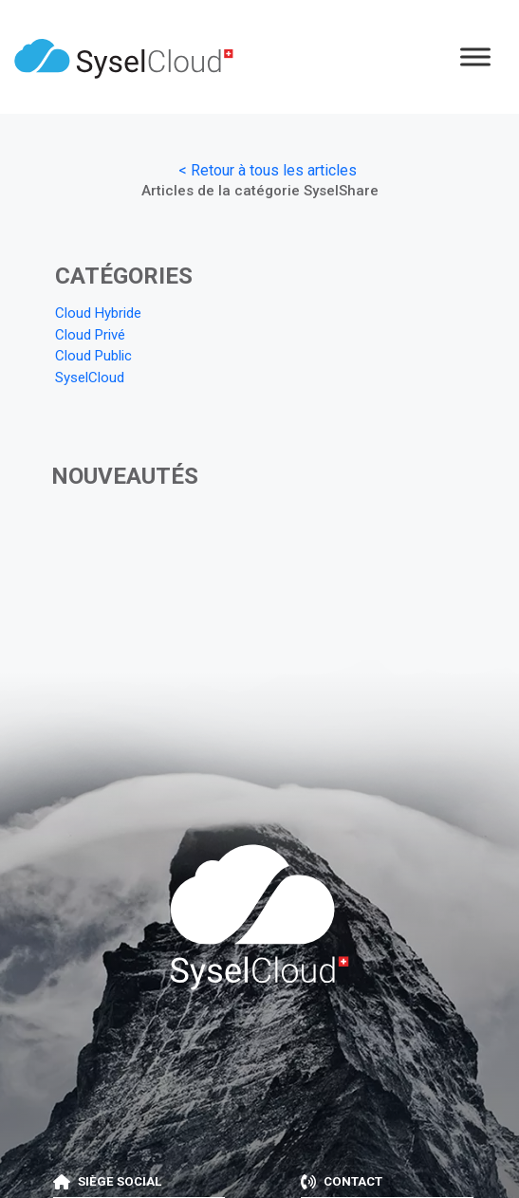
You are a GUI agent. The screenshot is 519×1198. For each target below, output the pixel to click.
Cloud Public (93, 355)
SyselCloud (89, 377)
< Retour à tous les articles (267, 170)
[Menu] (475, 56)
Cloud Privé (90, 334)
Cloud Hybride (98, 313)
